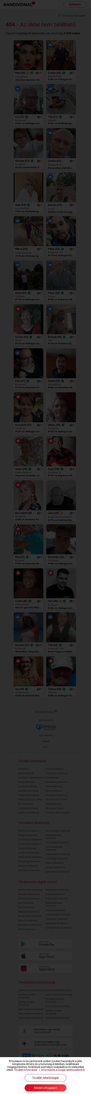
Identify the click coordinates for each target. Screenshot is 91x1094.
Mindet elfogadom (45, 1088)
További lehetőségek (45, 1078)
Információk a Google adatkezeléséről (63, 1069)
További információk (26, 1069)
